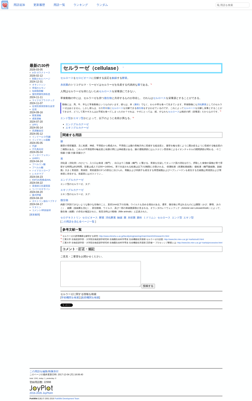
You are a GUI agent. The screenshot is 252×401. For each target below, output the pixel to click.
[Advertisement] (126, 35)
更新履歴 (39, 4)
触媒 (114, 78)
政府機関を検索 (90, 297)
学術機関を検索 (70, 297)
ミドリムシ (149, 217)
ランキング (80, 4)
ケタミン (36, 207)
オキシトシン (39, 84)
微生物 (108, 98)
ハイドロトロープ (41, 170)
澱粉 (136, 104)
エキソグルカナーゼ (77, 127)
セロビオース (83, 78)
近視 (34, 109)
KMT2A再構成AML (41, 180)
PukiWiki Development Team (67, 398)
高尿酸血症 (37, 130)
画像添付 (53, 371)
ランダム (102, 4)
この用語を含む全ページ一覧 (77, 221)
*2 (220, 111)
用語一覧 (59, 4)
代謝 (34, 146)
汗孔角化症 (37, 149)
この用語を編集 (39, 371)
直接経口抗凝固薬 (41, 185)
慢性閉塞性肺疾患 (41, 94)
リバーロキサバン (41, 189)
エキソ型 (78, 118)
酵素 (124, 78)
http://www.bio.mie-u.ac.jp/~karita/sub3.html (184, 239)
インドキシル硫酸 (41, 139)
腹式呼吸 (36, 195)
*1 (151, 84)
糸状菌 (64, 84)
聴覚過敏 (36, 115)
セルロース (66, 78)
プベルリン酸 (39, 164)
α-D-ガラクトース (41, 72)
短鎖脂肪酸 (37, 91)
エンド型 (65, 118)
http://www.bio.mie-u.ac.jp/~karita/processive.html (199, 242)
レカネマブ (37, 173)
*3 (133, 117)
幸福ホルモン (39, 88)
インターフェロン (41, 155)
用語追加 (19, 4)
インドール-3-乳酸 (41, 136)
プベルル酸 (37, 167)
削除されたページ (41, 78)
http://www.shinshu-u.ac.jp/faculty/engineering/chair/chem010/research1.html (134, 236)
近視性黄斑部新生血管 (43, 106)
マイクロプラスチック (43, 100)
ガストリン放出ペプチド (44, 201)
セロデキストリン (70, 217)
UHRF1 (36, 158)
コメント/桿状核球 (41, 210)
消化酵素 (201, 104)
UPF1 (35, 124)
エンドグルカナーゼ (77, 124)
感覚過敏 (36, 118)
